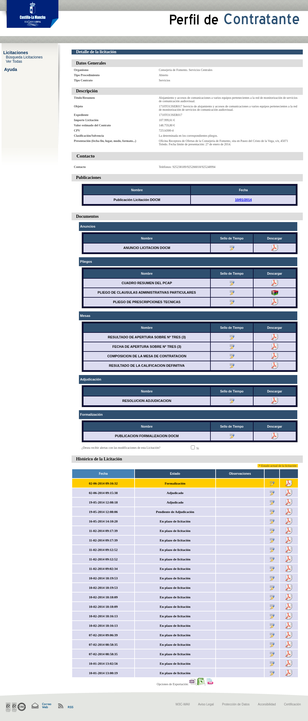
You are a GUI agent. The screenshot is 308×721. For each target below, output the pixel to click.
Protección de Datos (236, 704)
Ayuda (10, 69)
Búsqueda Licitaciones (24, 57)
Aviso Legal (206, 704)
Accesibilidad (267, 704)
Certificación (292, 704)
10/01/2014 (243, 200)
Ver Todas (14, 61)
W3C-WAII (183, 704)
